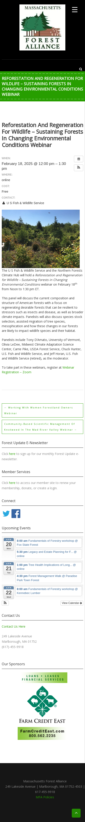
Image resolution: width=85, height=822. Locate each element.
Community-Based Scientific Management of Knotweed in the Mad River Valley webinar (40, 426)
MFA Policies (45, 797)
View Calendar (72, 603)
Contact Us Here (13, 626)
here (12, 454)
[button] (78, 168)
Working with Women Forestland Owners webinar (38, 410)
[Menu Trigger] (75, 9)
